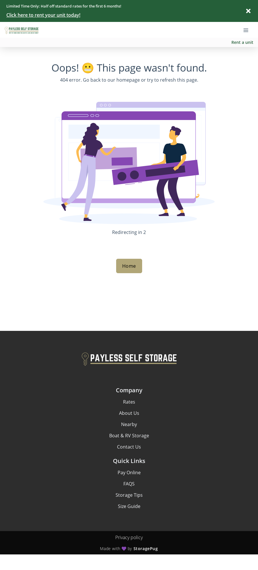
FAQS (129, 484)
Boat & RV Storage (129, 435)
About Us (129, 413)
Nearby (129, 424)
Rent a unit (242, 42)
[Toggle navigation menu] (248, 29)
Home (129, 266)
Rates (129, 402)
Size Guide (129, 506)
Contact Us (129, 447)
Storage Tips (129, 495)
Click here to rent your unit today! (43, 15)
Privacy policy (129, 537)
